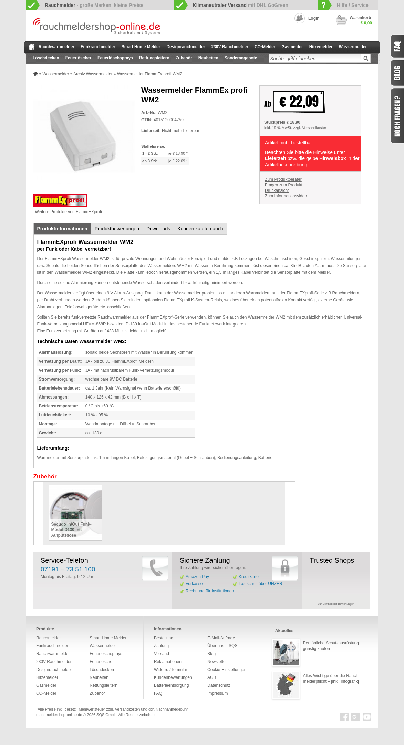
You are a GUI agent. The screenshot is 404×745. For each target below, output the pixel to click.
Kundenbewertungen (173, 677)
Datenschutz (218, 685)
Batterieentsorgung (171, 685)
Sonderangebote (241, 57)
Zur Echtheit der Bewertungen (336, 604)
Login (314, 18)
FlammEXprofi (89, 211)
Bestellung (163, 637)
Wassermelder (353, 46)
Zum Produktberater (283, 179)
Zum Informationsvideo (286, 196)
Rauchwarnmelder (56, 46)
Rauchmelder (48, 637)
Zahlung (161, 645)
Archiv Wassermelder (93, 74)
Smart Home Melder (141, 46)
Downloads (158, 228)
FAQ (158, 693)
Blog (211, 653)
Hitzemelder (321, 46)
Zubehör (184, 57)
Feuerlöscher (78, 57)
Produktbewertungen (117, 228)
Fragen (397, 116)
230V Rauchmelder (229, 46)
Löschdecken (46, 57)
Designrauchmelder (185, 46)
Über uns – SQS (222, 645)
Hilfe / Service (353, 5)
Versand (161, 653)
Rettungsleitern (154, 57)
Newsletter (217, 661)
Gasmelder (292, 46)
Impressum (217, 693)
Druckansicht (277, 190)
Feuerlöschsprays (115, 57)
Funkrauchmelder (98, 46)
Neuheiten (208, 57)
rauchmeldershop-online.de (59, 715)
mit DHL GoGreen (241, 5)
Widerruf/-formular (170, 669)
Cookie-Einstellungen (226, 669)
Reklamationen (168, 661)
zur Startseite (31, 46)
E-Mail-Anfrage (221, 637)
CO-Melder (265, 46)
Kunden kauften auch (200, 228)
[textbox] (315, 58)
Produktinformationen (62, 228)
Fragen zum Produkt (283, 185)
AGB (211, 677)
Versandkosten (314, 128)
